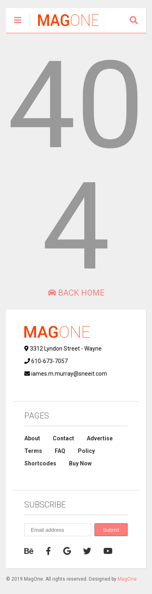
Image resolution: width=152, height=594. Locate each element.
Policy (86, 451)
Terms (33, 451)
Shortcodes (40, 463)
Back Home (76, 293)
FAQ (60, 451)
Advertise (100, 438)
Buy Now (80, 463)
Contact (63, 438)
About (32, 438)
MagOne (127, 579)
